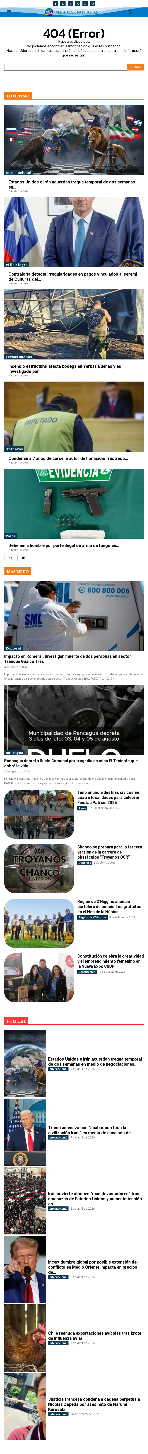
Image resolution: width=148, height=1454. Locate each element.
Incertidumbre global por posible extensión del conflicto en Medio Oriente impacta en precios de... (93, 1267)
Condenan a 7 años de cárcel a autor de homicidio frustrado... (68, 458)
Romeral (13, 647)
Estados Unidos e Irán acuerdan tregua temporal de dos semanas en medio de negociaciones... (95, 1062)
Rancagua (14, 752)
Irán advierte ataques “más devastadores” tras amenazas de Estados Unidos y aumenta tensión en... (95, 1198)
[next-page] (23, 558)
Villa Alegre (16, 264)
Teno (82, 808)
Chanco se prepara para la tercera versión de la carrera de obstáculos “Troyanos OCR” (109, 851)
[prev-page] (10, 558)
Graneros (14, 448)
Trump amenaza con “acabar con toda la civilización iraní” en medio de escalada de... (91, 1130)
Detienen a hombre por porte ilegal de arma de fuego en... (63, 545)
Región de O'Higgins (92, 917)
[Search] (135, 67)
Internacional (18, 172)
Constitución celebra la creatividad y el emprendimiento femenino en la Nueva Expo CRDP (110, 961)
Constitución (87, 972)
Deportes (85, 863)
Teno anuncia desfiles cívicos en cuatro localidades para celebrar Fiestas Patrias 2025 (108, 797)
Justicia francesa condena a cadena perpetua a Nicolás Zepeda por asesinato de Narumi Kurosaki (94, 1404)
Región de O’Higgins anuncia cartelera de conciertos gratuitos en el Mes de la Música (109, 906)
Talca (10, 535)
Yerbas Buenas (18, 356)
